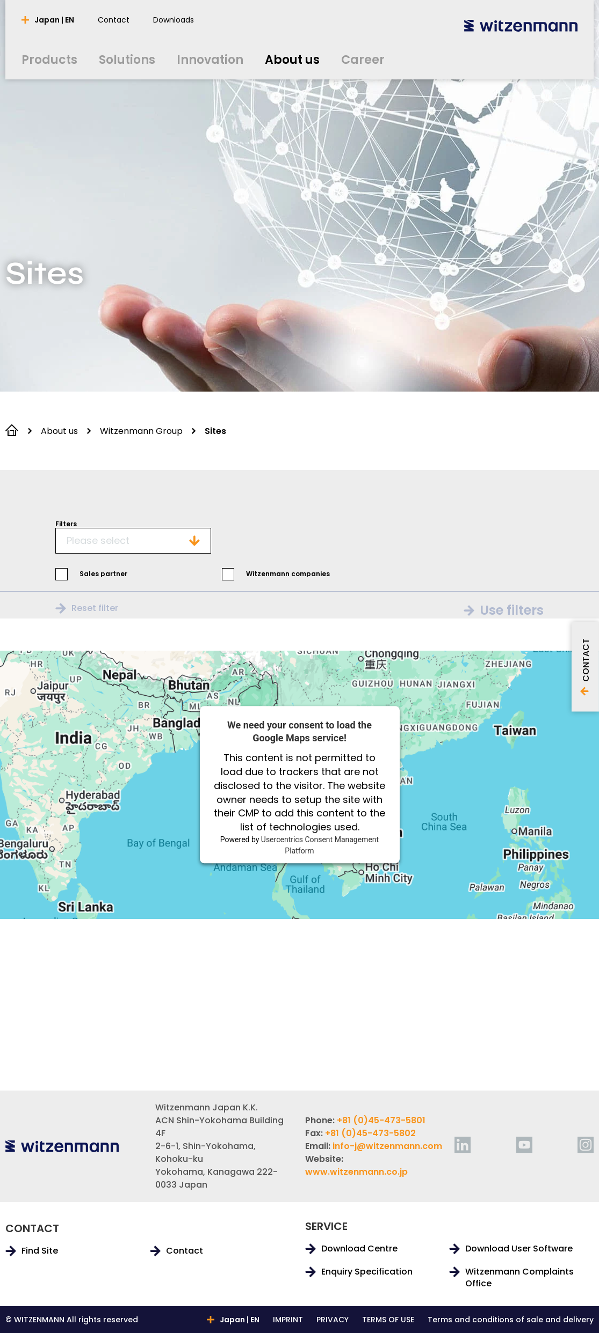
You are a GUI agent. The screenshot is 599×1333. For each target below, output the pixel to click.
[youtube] (524, 1145)
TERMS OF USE (388, 1319)
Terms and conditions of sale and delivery (511, 1319)
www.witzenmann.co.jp (356, 1172)
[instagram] (586, 1145)
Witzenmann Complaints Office (519, 1278)
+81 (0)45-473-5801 (381, 1120)
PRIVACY (332, 1319)
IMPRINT (288, 1319)
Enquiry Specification (367, 1272)
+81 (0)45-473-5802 (370, 1133)
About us (59, 431)
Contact (184, 1251)
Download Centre (359, 1249)
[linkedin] (462, 1145)
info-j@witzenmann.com (387, 1146)
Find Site (39, 1251)
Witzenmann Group (141, 431)
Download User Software (519, 1249)
